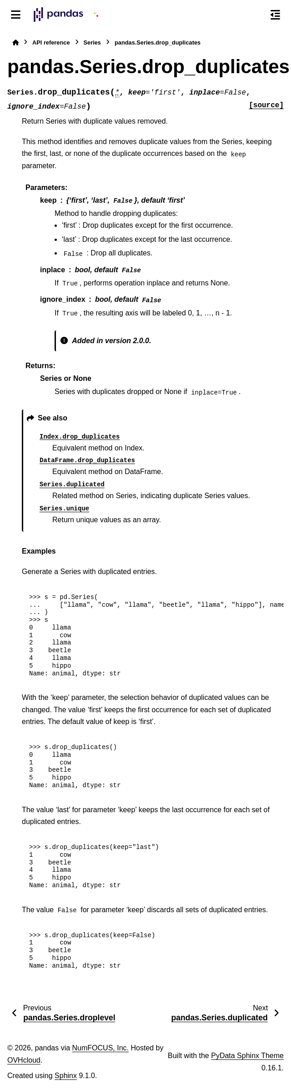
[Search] (256, 15)
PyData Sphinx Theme (247, 1055)
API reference (51, 42)
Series (92, 42)
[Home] (15, 42)
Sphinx (66, 1075)
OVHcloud (23, 1060)
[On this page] (275, 14)
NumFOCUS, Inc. (100, 1048)
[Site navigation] (15, 14)
